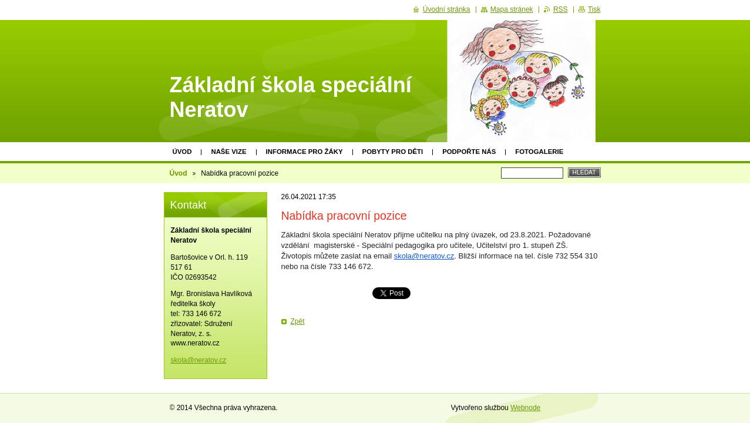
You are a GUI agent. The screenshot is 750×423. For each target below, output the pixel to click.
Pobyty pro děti (392, 151)
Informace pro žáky (304, 151)
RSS (560, 9)
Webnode (525, 408)
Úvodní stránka (446, 9)
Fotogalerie (539, 151)
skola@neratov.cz (424, 255)
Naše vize (228, 151)
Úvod (182, 151)
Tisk (594, 9)
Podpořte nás (469, 151)
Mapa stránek (511, 9)
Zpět (298, 321)
